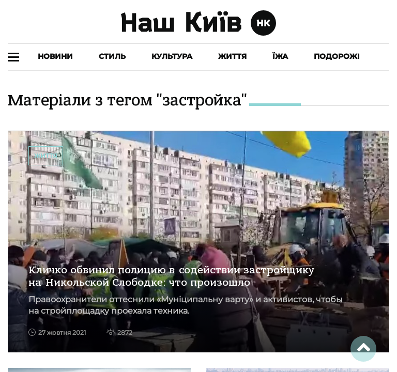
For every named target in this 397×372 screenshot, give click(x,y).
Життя (232, 56)
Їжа (280, 56)
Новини (55, 56)
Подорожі (337, 56)
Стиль (112, 56)
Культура (171, 56)
